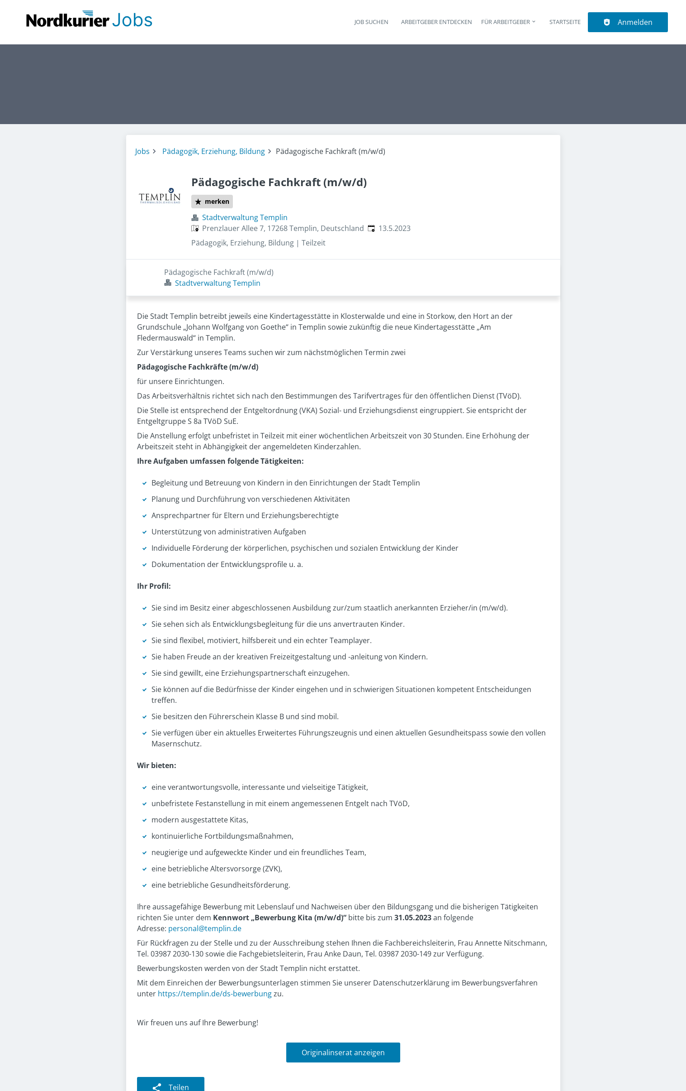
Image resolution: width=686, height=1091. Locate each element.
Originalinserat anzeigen (343, 1016)
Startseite (565, 22)
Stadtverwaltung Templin (245, 217)
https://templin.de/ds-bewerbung (215, 957)
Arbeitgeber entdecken (436, 22)
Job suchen (371, 22)
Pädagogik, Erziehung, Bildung (213, 151)
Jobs (142, 151)
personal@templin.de (203, 892)
